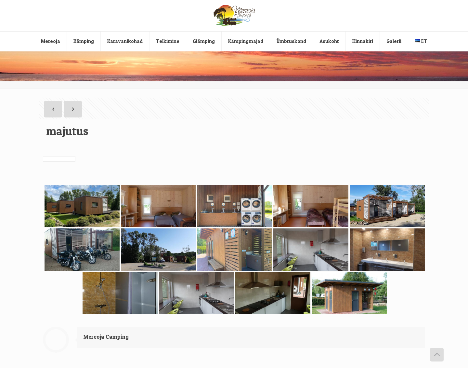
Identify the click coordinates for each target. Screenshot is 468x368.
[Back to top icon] (437, 354)
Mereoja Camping (106, 336)
